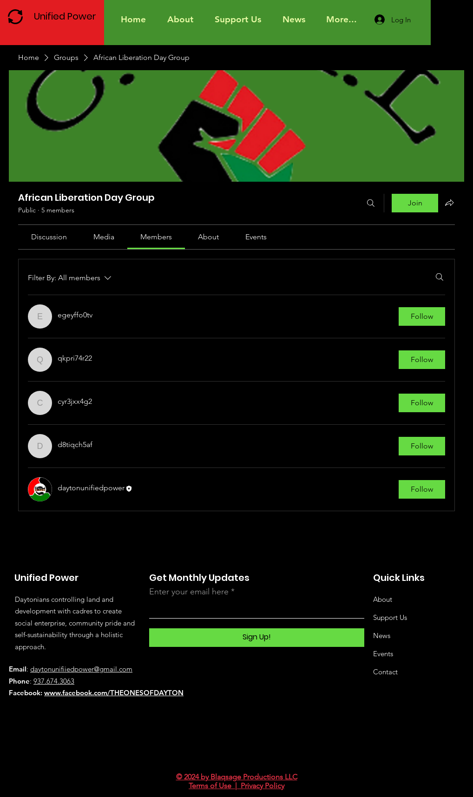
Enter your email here (189, 591)
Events (383, 653)
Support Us (390, 617)
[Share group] (449, 202)
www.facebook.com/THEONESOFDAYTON (114, 692)
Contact (385, 671)
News (381, 635)
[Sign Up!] (256, 637)
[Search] (370, 203)
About (382, 599)
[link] (49, 236)
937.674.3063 (53, 681)
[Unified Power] (67, 16)
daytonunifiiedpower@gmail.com (81, 669)
